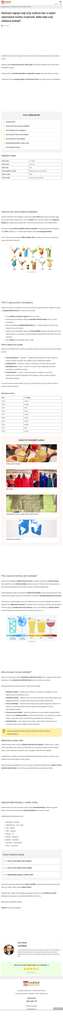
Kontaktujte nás (31, 1009)
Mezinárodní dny (15, 6)
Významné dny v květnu (25, 6)
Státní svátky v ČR (31, 1001)
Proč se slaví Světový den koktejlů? (20, 868)
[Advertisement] (31, 39)
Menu (60, 2)
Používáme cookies (31, 1006)
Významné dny (31, 998)
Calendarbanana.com (5, 6)
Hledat (56, 2)
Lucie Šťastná (22, 946)
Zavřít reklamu (58, 1008)
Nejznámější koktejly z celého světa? (20, 875)
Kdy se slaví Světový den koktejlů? (20, 861)
